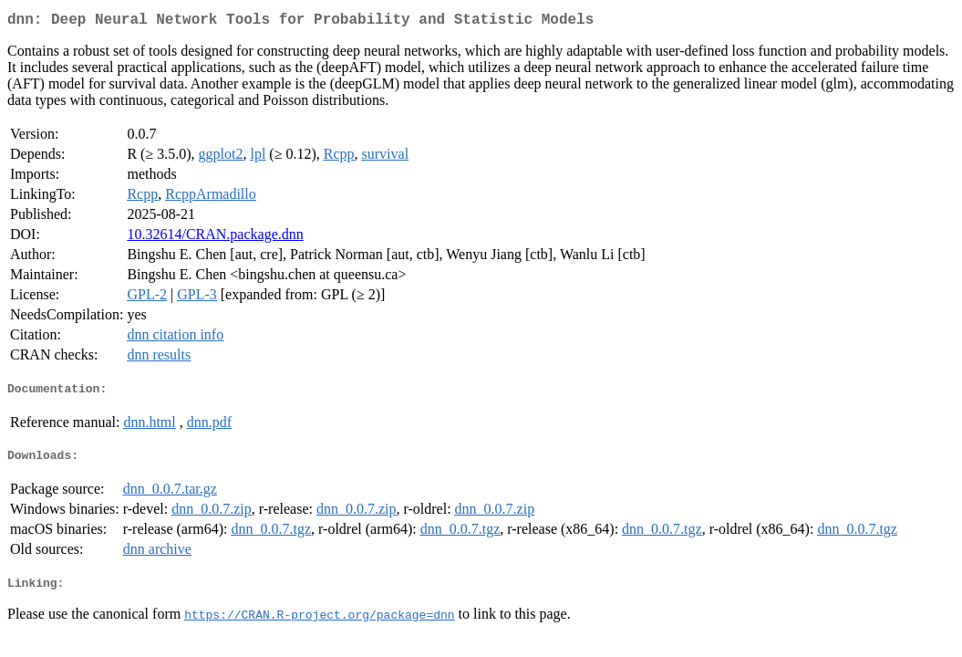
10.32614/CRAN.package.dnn (215, 237)
